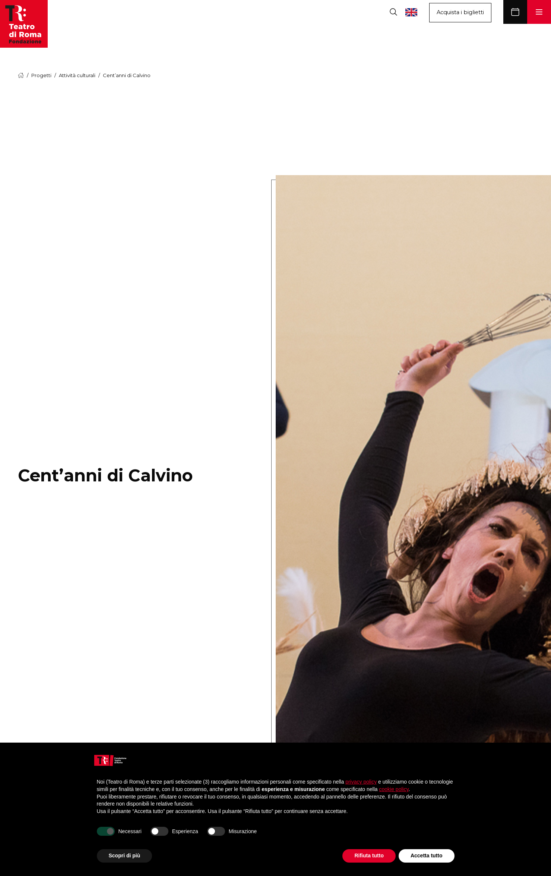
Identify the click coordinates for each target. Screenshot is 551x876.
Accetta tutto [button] (427, 855)
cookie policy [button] (393, 789)
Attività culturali (77, 75)
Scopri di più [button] (124, 855)
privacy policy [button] (361, 782)
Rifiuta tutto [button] (369, 855)
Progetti (41, 75)
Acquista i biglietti (460, 12)
